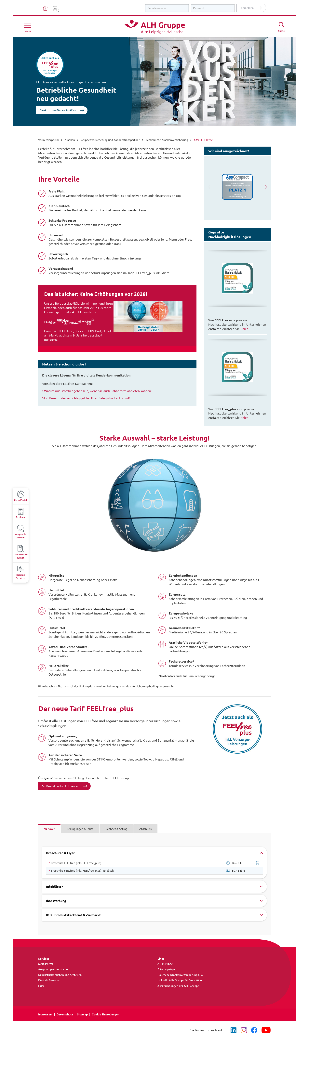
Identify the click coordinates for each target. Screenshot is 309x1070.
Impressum (45, 1014)
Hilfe (41, 985)
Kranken (70, 139)
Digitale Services (49, 980)
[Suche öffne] (281, 26)
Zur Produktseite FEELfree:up (60, 786)
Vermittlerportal (48, 139)
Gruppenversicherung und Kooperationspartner (110, 139)
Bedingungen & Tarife (80, 828)
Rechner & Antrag (116, 828)
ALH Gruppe (165, 963)
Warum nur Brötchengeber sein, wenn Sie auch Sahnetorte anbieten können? (98, 391)
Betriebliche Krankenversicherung (166, 139)
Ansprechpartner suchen (53, 969)
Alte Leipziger (166, 969)
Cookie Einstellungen (105, 1014)
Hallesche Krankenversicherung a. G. (180, 974)
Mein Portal (45, 963)
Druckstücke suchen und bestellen (60, 974)
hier (245, 329)
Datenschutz (65, 1014)
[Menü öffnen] (27, 27)
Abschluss (145, 828)
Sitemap (82, 1014)
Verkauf (49, 828)
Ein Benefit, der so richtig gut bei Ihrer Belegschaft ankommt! (87, 398)
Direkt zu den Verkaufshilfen (57, 110)
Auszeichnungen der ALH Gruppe (178, 985)
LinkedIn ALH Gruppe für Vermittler (180, 980)
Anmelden (247, 7)
